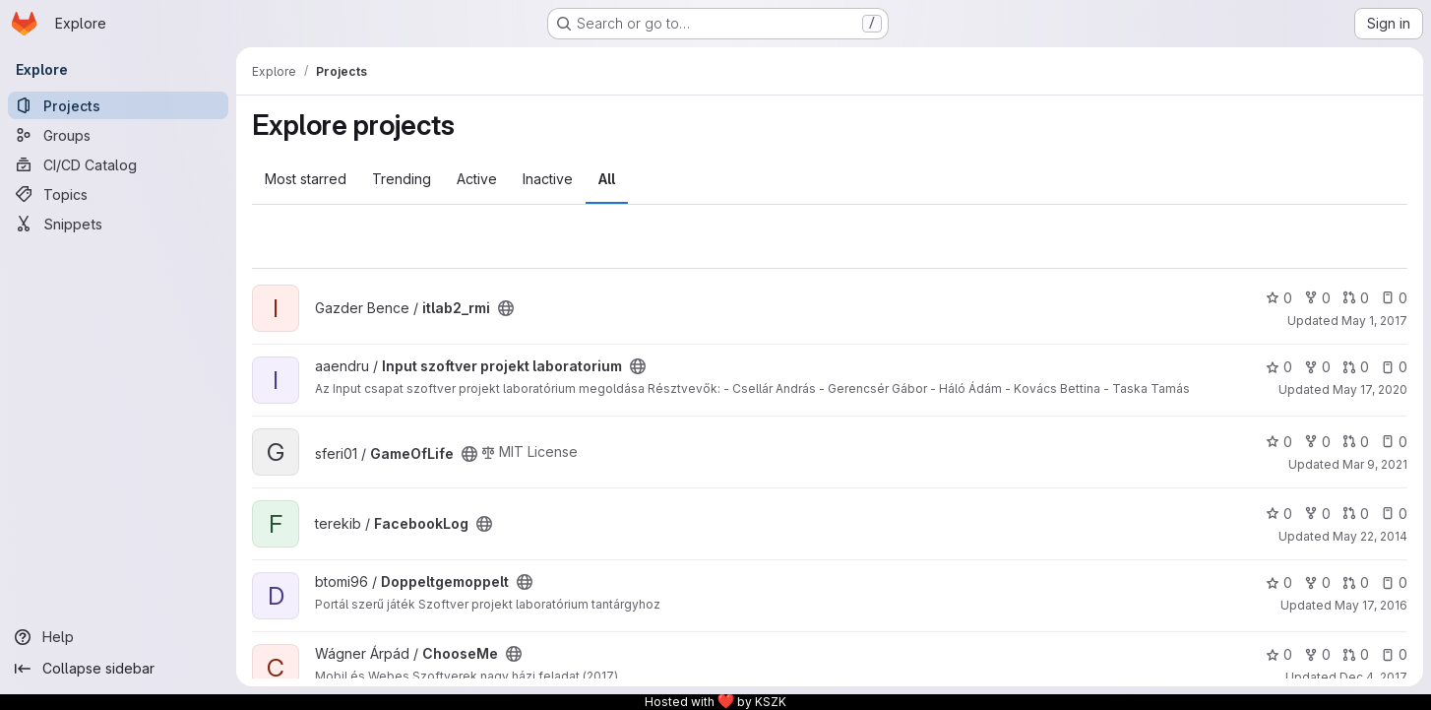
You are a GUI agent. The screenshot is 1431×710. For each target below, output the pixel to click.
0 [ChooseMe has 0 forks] (1317, 654)
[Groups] (118, 135)
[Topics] (118, 194)
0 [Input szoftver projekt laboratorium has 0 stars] (1279, 366)
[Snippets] (118, 223)
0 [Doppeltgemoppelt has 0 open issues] (1394, 582)
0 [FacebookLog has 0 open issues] (1394, 513)
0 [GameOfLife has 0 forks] (1317, 441)
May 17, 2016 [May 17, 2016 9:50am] (1371, 605)
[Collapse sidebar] (118, 668)
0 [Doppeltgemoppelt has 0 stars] (1279, 582)
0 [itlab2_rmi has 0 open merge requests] (1355, 298)
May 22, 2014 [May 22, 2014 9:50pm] (1370, 536)
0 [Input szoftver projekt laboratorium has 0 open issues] (1394, 366)
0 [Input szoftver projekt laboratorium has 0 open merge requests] (1355, 366)
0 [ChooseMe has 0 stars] (1279, 654)
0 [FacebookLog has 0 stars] (1279, 513)
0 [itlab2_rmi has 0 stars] (1279, 298)
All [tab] (606, 178)
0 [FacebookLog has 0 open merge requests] (1355, 513)
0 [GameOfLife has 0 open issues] (1394, 441)
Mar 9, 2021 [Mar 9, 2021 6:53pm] (1374, 464)
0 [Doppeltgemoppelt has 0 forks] (1317, 582)
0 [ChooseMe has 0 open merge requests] (1355, 654)
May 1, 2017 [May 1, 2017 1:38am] (1374, 320)
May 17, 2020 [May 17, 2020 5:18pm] (1370, 389)
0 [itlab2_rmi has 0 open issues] (1394, 298)
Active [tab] (477, 178)
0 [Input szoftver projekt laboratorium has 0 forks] (1317, 366)
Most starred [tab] (305, 178)
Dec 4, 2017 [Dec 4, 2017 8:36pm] (1373, 677)
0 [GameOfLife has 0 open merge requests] (1355, 441)
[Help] (118, 637)
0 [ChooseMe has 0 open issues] (1394, 654)
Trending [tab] (401, 178)
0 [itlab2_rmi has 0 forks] (1317, 298)
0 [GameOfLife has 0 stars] (1279, 441)
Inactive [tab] (548, 178)
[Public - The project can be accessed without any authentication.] (506, 308)
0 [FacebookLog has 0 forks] (1317, 513)
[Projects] (118, 105)
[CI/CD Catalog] (118, 164)
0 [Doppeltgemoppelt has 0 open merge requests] (1355, 582)
